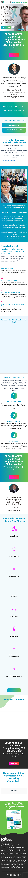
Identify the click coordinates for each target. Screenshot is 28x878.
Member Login (24, 2)
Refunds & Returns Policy (14, 875)
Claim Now (14, 55)
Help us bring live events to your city (14, 130)
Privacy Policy (9, 874)
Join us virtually (14, 125)
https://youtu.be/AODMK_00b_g (10, 160)
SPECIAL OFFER (6, 27)
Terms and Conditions (17, 874)
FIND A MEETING (14, 690)
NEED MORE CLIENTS (16, 2)
